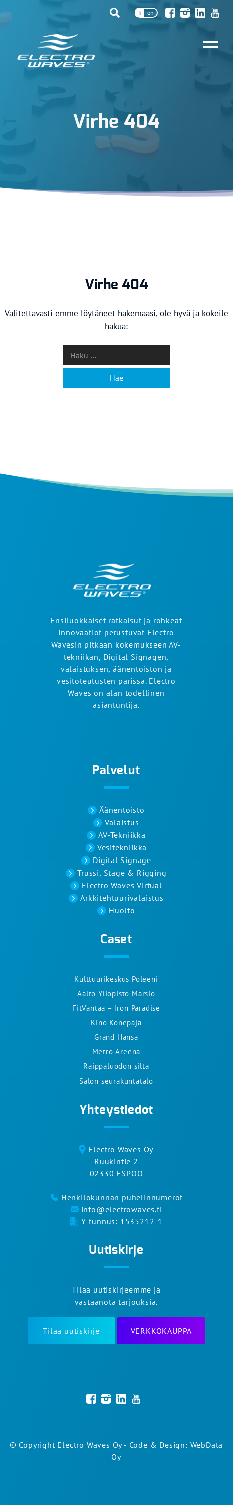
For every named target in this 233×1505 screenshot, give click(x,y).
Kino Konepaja (116, 1022)
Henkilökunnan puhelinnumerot (122, 1197)
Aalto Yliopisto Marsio (117, 993)
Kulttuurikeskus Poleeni (116, 979)
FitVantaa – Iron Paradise (116, 1008)
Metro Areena (116, 1051)
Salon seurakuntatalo (117, 1081)
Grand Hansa (116, 1037)
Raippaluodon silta (116, 1066)
